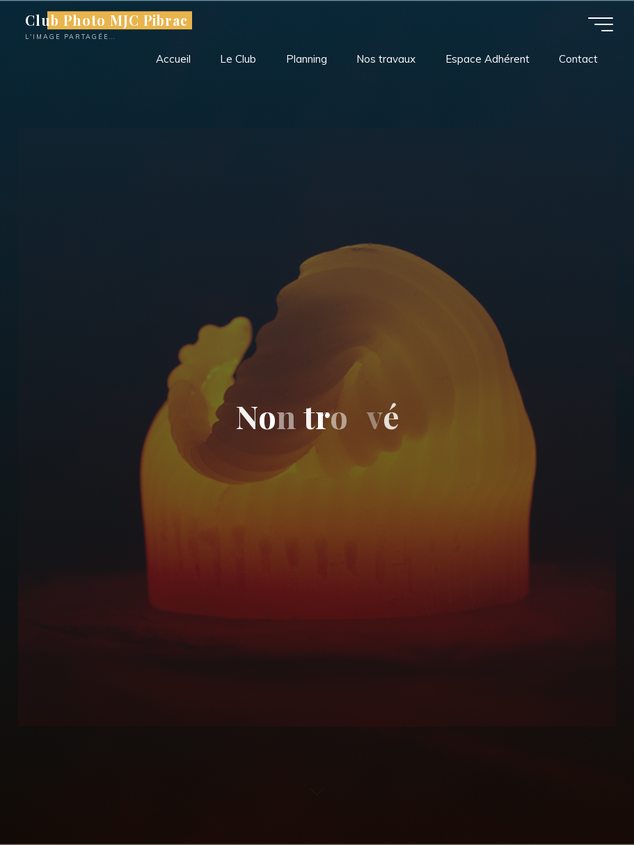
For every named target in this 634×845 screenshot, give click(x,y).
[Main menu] (600, 24)
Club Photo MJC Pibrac (106, 20)
